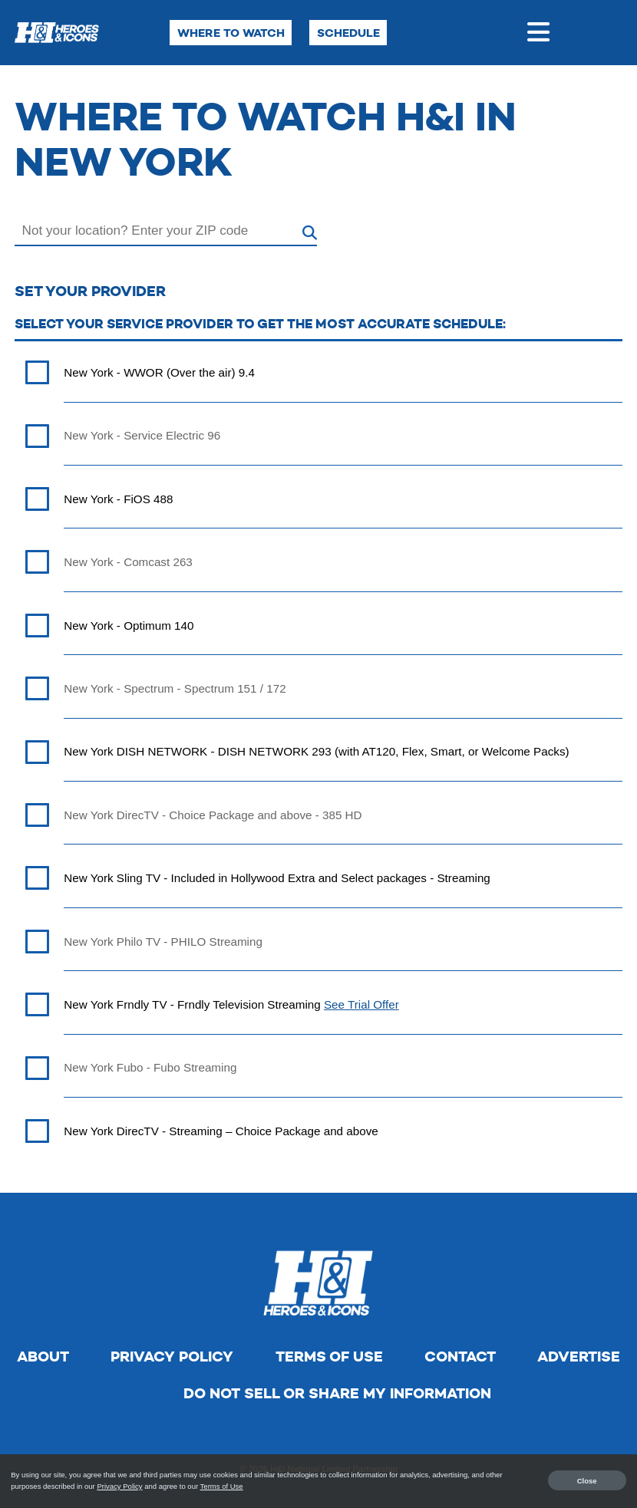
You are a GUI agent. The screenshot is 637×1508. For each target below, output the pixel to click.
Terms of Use (329, 1356)
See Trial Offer (361, 1004)
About (43, 1356)
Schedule (348, 32)
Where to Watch (231, 32)
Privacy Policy (172, 1356)
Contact (460, 1356)
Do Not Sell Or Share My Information (337, 1393)
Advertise (578, 1356)
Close (587, 1480)
